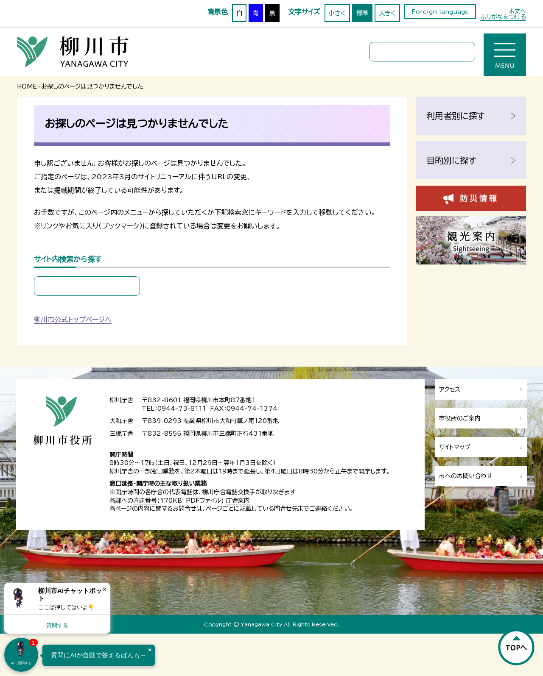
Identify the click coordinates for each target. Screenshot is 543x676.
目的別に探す (451, 160)
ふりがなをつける (503, 17)
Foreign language (440, 12)
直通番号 (145, 501)
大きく (387, 13)
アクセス (449, 389)
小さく (337, 13)
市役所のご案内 (460, 418)
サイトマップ (454, 447)
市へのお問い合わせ (466, 476)
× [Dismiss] (104, 589)
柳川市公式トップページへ (73, 319)
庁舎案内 (238, 501)
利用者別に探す (455, 115)
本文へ (517, 11)
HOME (27, 86)
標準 (362, 13)
